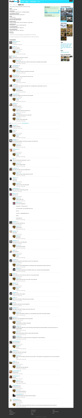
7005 (61, 43)
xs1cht (10, 47)
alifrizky (10, 362)
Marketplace (33, 1)
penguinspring (10, 76)
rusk (10, 303)
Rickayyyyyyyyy (10, 42)
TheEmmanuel (10, 150)
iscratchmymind (10, 400)
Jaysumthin (10, 308)
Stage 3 (46, 12)
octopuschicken (10, 189)
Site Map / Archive (56, 411)
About (32, 412)
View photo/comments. (25, 123)
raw (61, 46)
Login (71, 0)
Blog (53, 412)
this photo (19, 123)
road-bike (66, 46)
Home (22, 1)
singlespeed (68, 47)
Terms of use (44, 416)
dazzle (71, 43)
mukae (10, 251)
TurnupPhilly (10, 169)
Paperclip (10, 104)
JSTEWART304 (10, 66)
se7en (10, 131)
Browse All (11, 411)
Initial (46, 10)
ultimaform (10, 178)
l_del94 (10, 298)
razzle (63, 46)
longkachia (10, 351)
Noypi (12, 123)
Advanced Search (12, 412)
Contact (32, 414)
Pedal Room (14, 1)
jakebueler (10, 222)
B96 (10, 159)
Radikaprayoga (10, 377)
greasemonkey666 (10, 371)
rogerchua (10, 318)
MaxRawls (10, 284)
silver (64, 47)
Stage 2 (46, 11)
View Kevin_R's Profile (65, 52)
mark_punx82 (10, 95)
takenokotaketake (10, 342)
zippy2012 (10, 232)
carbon (68, 43)
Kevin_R (21, 34)
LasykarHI (10, 126)
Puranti (10, 274)
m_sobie (10, 85)
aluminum (64, 43)
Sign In (34, 411)
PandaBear (10, 140)
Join (39, 1)
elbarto (10, 57)
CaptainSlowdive (10, 386)
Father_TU (10, 194)
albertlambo (10, 241)
